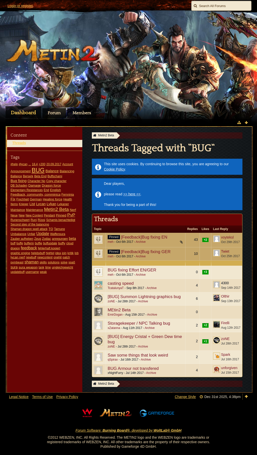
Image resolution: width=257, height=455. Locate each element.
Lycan (41, 204)
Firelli (225, 323)
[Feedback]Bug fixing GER (146, 251)
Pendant (49, 215)
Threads (19, 143)
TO (50, 229)
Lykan (51, 204)
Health (67, 199)
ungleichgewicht (62, 267)
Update (42, 234)
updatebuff (18, 272)
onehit (57, 257)
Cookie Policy (114, 169)
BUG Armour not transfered (133, 368)
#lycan (23, 164)
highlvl (50, 253)
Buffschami (54, 176)
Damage (34, 185)
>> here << (132, 194)
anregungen (60, 239)
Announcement (21, 171)
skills (43, 262)
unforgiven (229, 368)
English (55, 190)
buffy (61, 243)
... (29, 164)
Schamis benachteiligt (60, 220)
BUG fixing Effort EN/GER (132, 270)
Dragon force (51, 185)
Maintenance (34, 210)
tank (41, 267)
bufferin (29, 243)
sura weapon (28, 267)
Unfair (31, 234)
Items (14, 204)
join (64, 253)
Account (67, 164)
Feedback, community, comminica (35, 194)
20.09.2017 (53, 164)
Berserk (28, 176)
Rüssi (41, 220)
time (48, 267)
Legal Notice (19, 397)
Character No (36, 181)
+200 (42, 164)
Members (82, 113)
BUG (38, 170)
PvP (71, 214)
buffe (20, 243)
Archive (141, 242)
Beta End (40, 176)
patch (66, 257)
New (22, 215)
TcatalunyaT (116, 288)
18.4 (35, 164)
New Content (34, 215)
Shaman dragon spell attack (29, 229)
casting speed (121, 283)
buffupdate (50, 243)
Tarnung (59, 229)
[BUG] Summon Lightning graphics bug (144, 296)
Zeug (37, 239)
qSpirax (113, 359)
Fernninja (67, 194)
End (46, 190)
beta (72, 239)
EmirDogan (115, 314)
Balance (52, 171)
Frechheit (22, 199)
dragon (15, 248)
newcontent (45, 257)
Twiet (225, 251)
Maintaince (18, 210)
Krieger (23, 204)
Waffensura (57, 234)
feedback (29, 248)
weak (43, 272)
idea (58, 253)
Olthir (225, 296)
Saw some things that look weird (138, 355)
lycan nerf (18, 257)
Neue (14, 215)
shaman (31, 262)
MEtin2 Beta (119, 310)
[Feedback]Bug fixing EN (144, 237)
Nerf (73, 210)
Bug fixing (19, 181)
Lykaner (63, 204)
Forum (54, 113)
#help (14, 164)
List (32, 204)
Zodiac (46, 239)
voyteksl (227, 237)
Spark (225, 355)
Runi (34, 220)
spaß (72, 262)
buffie (38, 243)
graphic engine (20, 253)
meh (110, 242)
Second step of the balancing (30, 224)
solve (64, 262)
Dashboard (23, 113)
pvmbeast (17, 262)
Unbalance (18, 234)
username (32, 272)
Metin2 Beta (56, 209)
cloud (69, 243)
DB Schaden (19, 185)
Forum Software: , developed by (128, 430)
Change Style (185, 397)
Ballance (16, 176)
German (36, 199)
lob (77, 253)
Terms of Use (42, 397)
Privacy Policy (67, 397)
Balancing (67, 171)
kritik (71, 253)
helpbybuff (38, 253)
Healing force (52, 199)
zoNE (111, 301)
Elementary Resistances (27, 190)
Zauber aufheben (22, 239)
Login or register (20, 6)
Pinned (61, 215)
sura (14, 267)
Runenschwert (20, 220)
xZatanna (114, 328)
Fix (13, 199)
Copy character (56, 181)
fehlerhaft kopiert (49, 248)
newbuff (31, 257)
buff (13, 243)
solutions (53, 262)
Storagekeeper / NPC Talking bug (139, 323)
